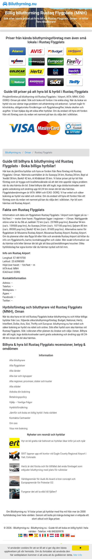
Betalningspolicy (18, 397)
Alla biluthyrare (17, 360)
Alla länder (15, 370)
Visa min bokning (18, 428)
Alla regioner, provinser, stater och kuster (30, 381)
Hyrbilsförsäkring (18, 407)
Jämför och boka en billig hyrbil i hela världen (33, 412)
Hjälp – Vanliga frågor (20, 402)
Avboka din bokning (19, 391)
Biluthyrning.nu (19, 4)
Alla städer (15, 386)
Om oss (13, 423)
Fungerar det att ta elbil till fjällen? (39, 491)
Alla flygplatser (17, 365)
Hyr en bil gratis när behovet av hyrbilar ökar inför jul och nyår (53, 441)
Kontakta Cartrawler (19, 418)
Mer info (77, 555)
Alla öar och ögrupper (20, 376)
